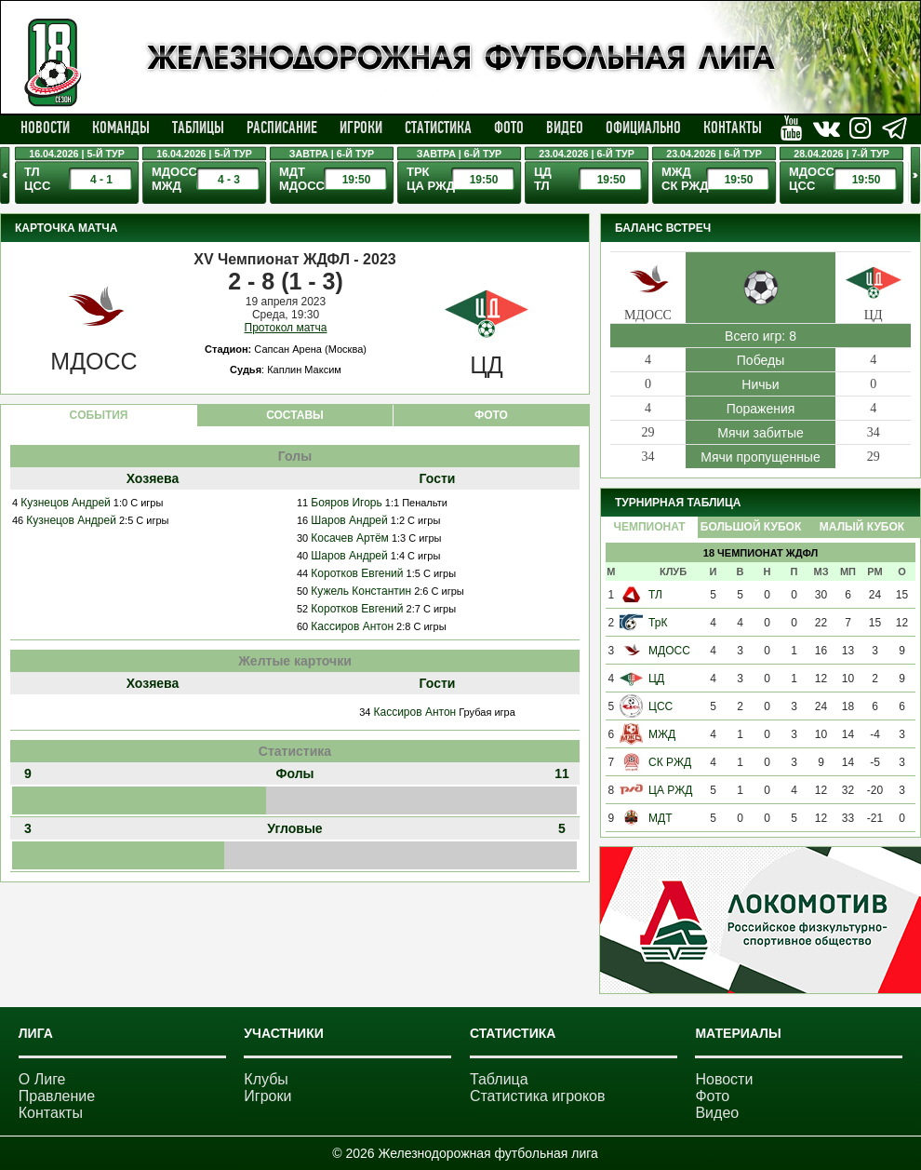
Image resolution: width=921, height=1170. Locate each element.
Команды (121, 127)
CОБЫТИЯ (99, 415)
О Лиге (42, 1079)
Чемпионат (649, 526)
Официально (643, 127)
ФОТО (491, 415)
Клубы (266, 1079)
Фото (509, 127)
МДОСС (669, 650)
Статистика (438, 127)
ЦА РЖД (670, 790)
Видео (564, 127)
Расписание (282, 127)
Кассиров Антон (352, 626)
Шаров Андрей (349, 520)
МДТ (660, 818)
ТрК (657, 622)
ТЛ (655, 594)
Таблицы (198, 127)
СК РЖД (669, 762)
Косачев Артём (350, 538)
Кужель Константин (361, 591)
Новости (45, 127)
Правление (57, 1096)
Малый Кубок (862, 526)
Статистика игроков (538, 1096)
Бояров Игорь (346, 502)
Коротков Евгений (357, 573)
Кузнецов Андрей (65, 502)
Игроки (361, 127)
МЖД (661, 734)
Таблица (499, 1079)
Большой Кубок (751, 526)
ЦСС (660, 706)
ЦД (656, 678)
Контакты (732, 127)
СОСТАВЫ (295, 415)
